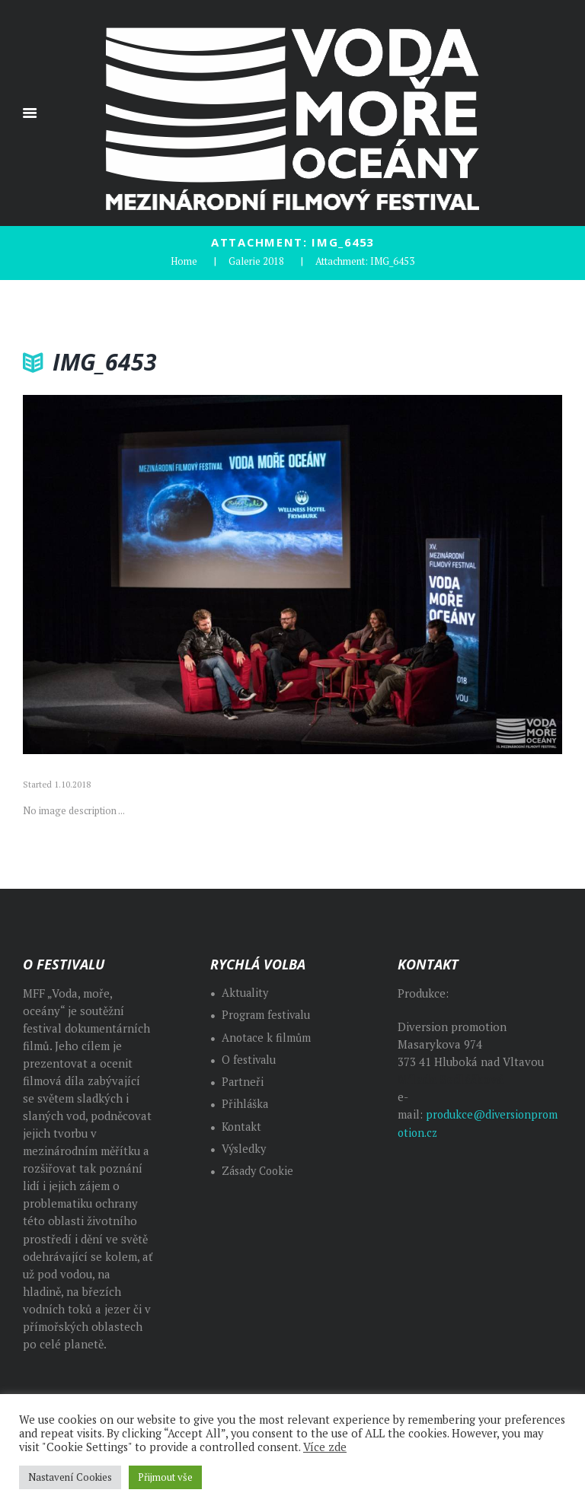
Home (184, 260)
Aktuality (246, 992)
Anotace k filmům (267, 1036)
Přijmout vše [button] (165, 1477)
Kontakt (243, 1125)
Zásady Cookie (260, 1170)
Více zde (325, 1447)
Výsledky (245, 1147)
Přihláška (246, 1103)
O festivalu (250, 1058)
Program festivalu (268, 1014)
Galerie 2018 (256, 260)
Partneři (243, 1081)
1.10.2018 (72, 783)
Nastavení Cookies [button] (70, 1477)
